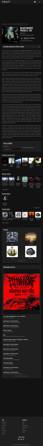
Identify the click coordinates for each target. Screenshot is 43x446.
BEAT (4, 335)
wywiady (3, 433)
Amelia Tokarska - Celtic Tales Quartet (10, 321)
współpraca (24, 430)
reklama (23, 428)
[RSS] (23, 439)
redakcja (23, 422)
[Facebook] (18, 439)
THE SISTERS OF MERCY (8, 358)
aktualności (4, 422)
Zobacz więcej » (5, 222)
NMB (12, 258)
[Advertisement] (21, 13)
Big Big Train (30, 258)
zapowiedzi (4, 425)
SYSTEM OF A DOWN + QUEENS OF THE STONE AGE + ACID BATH (15, 339)
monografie (4, 430)
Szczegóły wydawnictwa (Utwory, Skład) (13, 47)
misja (23, 423)
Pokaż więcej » (5, 169)
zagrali (3, 428)
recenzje (3, 427)
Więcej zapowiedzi (21, 260)
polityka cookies (25, 427)
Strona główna (5, 24)
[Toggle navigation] (39, 2)
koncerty (3, 423)
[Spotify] (21, 439)
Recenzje (10, 24)
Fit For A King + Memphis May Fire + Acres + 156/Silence (14, 316)
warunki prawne (25, 425)
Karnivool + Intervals (7, 330)
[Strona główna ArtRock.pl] (6, 1)
